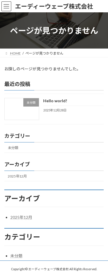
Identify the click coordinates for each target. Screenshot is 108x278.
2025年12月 (17, 176)
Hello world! (55, 101)
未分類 (13, 148)
